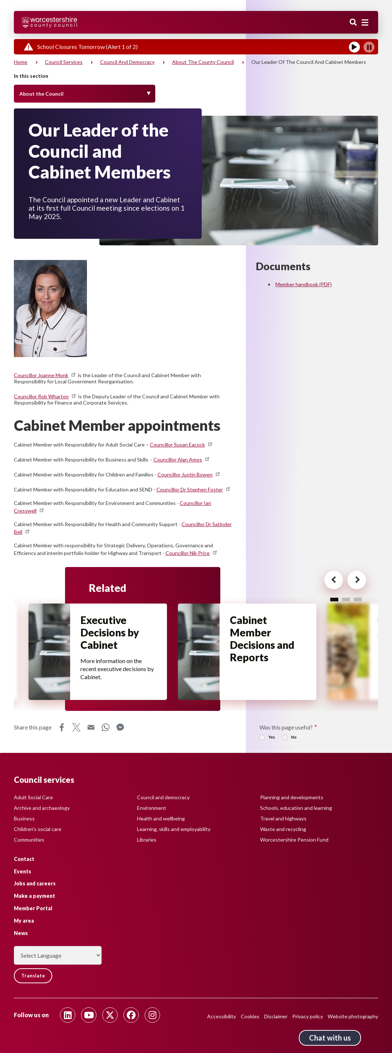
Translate (34, 976)
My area (24, 920)
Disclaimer (276, 1016)
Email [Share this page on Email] (90, 727)
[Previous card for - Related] (329, 581)
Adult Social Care (33, 797)
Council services (64, 62)
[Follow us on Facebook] (131, 1015)
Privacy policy (307, 1016)
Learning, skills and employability (173, 829)
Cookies (250, 1016)
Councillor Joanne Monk (45, 375)
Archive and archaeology (42, 807)
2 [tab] (346, 599)
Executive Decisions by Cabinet (110, 633)
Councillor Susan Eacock (181, 444)
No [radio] (294, 737)
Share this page (33, 727)
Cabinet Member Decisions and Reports (263, 639)
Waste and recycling (283, 829)
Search (353, 23)
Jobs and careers (35, 883)
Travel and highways (283, 818)
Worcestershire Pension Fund (294, 839)
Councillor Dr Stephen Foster (193, 489)
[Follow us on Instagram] (152, 1015)
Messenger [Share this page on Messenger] (120, 727)
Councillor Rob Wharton (45, 396)
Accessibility (221, 1016)
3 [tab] (358, 599)
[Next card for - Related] (353, 581)
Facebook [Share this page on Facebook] (61, 727)
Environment (151, 807)
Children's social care (37, 829)
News (21, 933)
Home (20, 62)
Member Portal (33, 908)
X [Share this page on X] (76, 727)
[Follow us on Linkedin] (67, 1015)
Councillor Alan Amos (181, 459)
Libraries (146, 839)
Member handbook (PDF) (303, 284)
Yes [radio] (272, 737)
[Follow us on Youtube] (88, 1015)
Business (24, 818)
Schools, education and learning (296, 807)
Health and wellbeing (161, 818)
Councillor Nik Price (191, 553)
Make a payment (34, 896)
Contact (24, 858)
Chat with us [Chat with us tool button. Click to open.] (330, 1037)
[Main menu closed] (365, 22)
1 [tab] (334, 599)
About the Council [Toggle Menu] (41, 94)
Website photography (353, 1016)
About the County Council (203, 62)
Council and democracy (127, 62)
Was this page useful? (286, 727)
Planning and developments (291, 797)
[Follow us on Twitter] (110, 1015)
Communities (29, 839)
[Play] (354, 47)
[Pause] (369, 47)
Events (22, 871)
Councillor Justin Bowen (189, 474)
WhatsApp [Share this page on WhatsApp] (105, 727)
